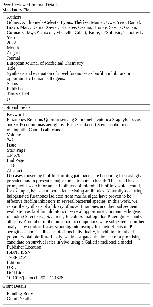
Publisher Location (24, 247)
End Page (15, 160)
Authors (14, 17)
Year (11, 37)
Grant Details (19, 298)
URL (11, 267)
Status (12, 83)
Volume (14, 134)
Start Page (16, 150)
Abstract (14, 170)
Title (11, 68)
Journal (13, 58)
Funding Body (20, 293)
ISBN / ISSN (19, 252)
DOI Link (16, 272)
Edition (13, 262)
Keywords (16, 114)
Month (13, 47)
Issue (11, 145)
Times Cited (18, 93)
